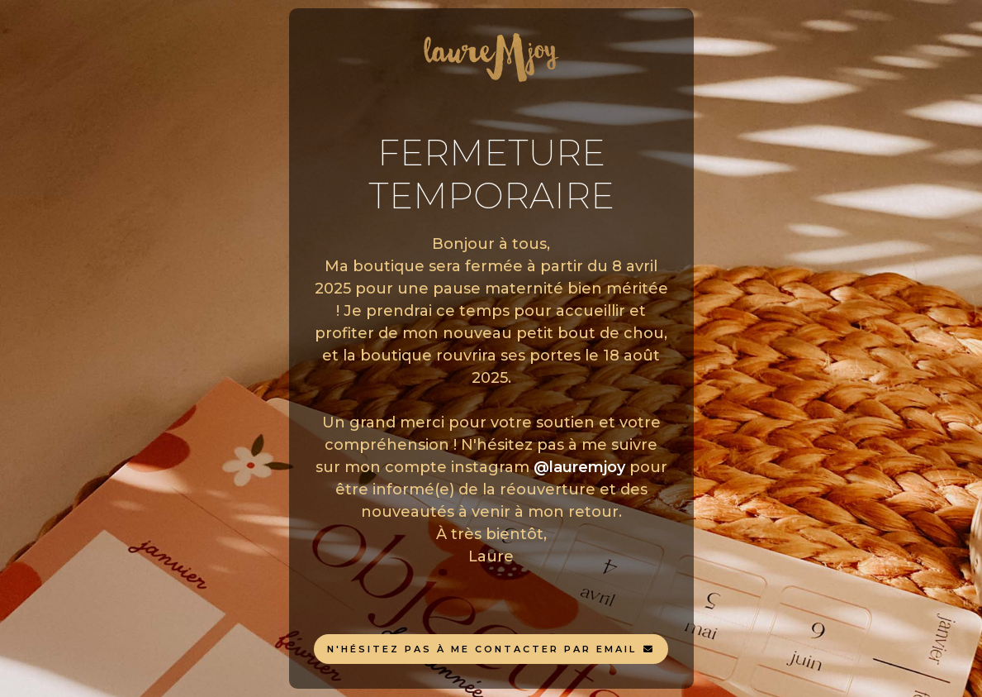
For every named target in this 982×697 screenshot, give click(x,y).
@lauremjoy (579, 467)
